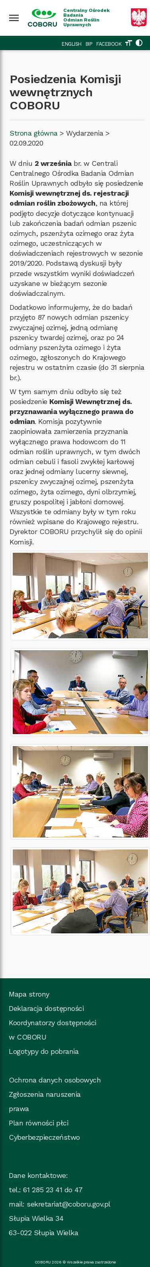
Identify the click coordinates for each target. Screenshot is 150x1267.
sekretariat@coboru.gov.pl (69, 1204)
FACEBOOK (108, 44)
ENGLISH (72, 44)
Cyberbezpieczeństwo (44, 1137)
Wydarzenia (84, 133)
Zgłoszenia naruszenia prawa (45, 1101)
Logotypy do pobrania (43, 1051)
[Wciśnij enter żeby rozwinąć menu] (14, 18)
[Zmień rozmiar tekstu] (128, 44)
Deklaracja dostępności (46, 1008)
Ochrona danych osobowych (55, 1080)
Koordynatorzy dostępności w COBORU (52, 1029)
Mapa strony (29, 994)
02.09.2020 (26, 143)
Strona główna (34, 133)
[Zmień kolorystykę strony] (138, 44)
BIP (89, 44)
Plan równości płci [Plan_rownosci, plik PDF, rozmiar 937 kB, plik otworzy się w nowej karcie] (38, 1123)
